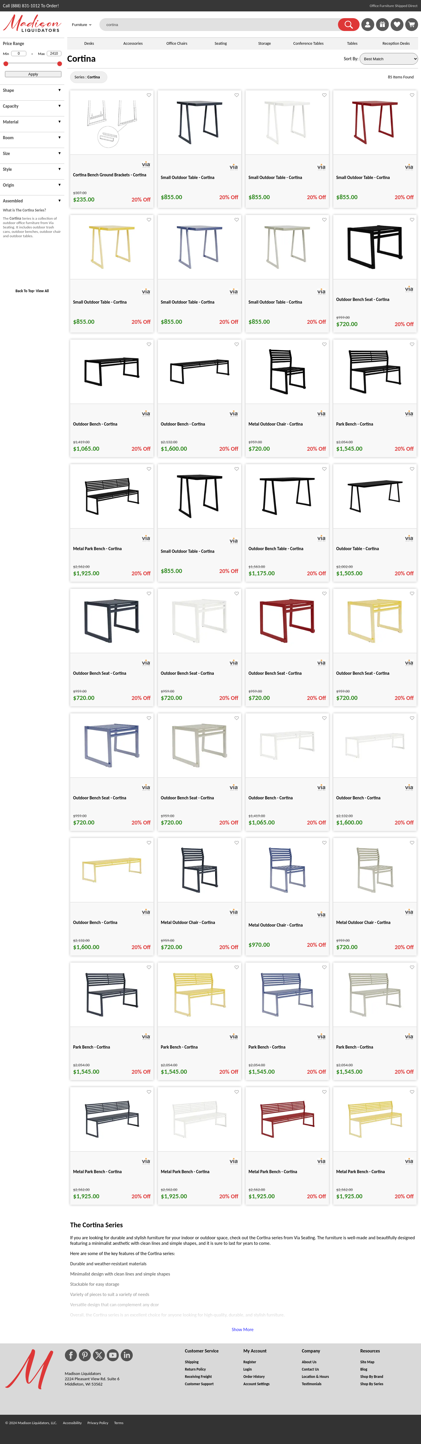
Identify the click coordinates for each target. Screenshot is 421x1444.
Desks (89, 43)
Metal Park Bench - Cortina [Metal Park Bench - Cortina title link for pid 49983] (185, 1171)
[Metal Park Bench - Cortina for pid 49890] (112, 518)
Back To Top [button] (24, 291)
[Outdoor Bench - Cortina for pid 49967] (112, 886)
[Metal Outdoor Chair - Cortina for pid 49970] (199, 895)
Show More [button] (243, 1329)
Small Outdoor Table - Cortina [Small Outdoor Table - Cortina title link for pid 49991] (100, 302)
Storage (264, 43)
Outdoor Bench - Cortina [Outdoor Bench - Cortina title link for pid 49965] (358, 798)
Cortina (81, 58)
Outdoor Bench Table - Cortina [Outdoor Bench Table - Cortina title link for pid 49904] (276, 548)
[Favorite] (149, 95)
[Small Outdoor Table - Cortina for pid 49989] (287, 147)
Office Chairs (176, 43)
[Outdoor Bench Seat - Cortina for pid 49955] (375, 645)
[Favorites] (397, 29)
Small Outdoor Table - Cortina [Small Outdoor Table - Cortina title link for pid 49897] (188, 551)
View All (42, 291)
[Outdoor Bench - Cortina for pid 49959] (287, 763)
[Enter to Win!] (382, 29)
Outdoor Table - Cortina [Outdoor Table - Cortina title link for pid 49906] (357, 548)
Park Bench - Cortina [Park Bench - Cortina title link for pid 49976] (91, 1047)
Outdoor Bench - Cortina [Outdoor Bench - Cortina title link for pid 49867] (95, 424)
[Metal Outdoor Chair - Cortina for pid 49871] (287, 396)
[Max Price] (54, 53)
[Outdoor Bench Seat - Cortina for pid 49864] (375, 272)
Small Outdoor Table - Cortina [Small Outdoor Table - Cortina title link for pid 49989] (275, 177)
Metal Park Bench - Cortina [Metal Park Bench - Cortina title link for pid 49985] (360, 1171)
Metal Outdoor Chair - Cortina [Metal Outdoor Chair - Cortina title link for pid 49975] (363, 922)
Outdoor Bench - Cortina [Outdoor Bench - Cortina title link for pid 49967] (95, 922)
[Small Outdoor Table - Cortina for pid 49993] (287, 272)
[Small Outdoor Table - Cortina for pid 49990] (375, 147)
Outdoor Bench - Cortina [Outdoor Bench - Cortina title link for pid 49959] (271, 798)
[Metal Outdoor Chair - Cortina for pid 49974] (287, 895)
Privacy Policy (97, 1423)
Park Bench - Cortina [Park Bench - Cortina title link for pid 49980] (267, 1047)
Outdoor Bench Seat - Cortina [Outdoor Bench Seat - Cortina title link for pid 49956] (99, 798)
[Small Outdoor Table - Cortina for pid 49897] (199, 521)
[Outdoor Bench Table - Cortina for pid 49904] (287, 518)
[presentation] (32, 91)
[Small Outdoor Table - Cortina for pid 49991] (111, 272)
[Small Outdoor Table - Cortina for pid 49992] (199, 272)
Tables (352, 43)
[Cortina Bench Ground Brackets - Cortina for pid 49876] (112, 147)
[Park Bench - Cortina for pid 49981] (375, 1019)
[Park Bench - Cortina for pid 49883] (375, 396)
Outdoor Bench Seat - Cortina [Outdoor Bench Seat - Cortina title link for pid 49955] (362, 673)
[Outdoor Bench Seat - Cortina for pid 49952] (112, 645)
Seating (221, 43)
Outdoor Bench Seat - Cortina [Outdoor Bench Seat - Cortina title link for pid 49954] (275, 673)
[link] (411, 24)
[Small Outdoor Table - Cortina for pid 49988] (199, 147)
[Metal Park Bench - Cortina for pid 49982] (112, 1141)
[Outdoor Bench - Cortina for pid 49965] (375, 761)
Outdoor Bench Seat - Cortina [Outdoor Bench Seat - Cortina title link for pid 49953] (187, 673)
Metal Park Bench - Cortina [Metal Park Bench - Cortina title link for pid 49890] (97, 548)
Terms (118, 1423)
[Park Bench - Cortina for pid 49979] (199, 1019)
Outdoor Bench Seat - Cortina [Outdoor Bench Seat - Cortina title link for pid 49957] (187, 798)
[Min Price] (18, 53)
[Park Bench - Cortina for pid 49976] (112, 1019)
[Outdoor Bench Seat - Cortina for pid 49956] (112, 770)
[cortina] (222, 24)
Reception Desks (396, 43)
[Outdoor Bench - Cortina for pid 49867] (112, 389)
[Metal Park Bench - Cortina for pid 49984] (287, 1141)
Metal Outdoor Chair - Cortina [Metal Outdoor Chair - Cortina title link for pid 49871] (276, 424)
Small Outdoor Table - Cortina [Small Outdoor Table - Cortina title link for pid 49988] (188, 177)
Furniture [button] (82, 25)
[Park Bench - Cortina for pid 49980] (287, 1019)
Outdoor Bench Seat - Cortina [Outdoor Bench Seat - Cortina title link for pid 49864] (362, 299)
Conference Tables (308, 43)
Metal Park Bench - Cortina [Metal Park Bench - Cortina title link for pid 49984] (273, 1171)
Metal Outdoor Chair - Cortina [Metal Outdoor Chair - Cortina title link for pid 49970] (188, 922)
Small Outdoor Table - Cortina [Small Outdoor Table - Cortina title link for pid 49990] (363, 177)
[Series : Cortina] (93, 77)
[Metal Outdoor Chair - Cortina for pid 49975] (375, 895)
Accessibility (72, 1423)
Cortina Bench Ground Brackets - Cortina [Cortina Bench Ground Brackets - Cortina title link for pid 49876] (109, 175)
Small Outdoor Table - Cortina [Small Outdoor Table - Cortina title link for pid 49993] (275, 302)
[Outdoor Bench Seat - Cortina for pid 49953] (200, 645)
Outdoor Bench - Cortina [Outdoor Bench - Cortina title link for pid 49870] (183, 424)
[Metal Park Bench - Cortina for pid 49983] (200, 1141)
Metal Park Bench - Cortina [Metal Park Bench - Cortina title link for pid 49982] (97, 1171)
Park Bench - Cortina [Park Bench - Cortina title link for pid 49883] (354, 424)
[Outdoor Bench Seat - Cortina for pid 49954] (287, 645)
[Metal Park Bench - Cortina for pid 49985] (375, 1141)
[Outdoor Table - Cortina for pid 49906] (375, 515)
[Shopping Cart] (411, 24)
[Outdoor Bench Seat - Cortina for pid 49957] (200, 770)
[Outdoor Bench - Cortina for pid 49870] (200, 387)
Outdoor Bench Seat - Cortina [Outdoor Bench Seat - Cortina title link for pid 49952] (99, 673)
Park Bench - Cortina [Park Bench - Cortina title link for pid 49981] (354, 1047)
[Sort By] (389, 59)
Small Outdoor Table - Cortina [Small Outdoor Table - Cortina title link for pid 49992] (188, 302)
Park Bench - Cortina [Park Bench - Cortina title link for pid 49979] (179, 1047)
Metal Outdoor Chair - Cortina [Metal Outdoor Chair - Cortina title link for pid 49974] (276, 925)
